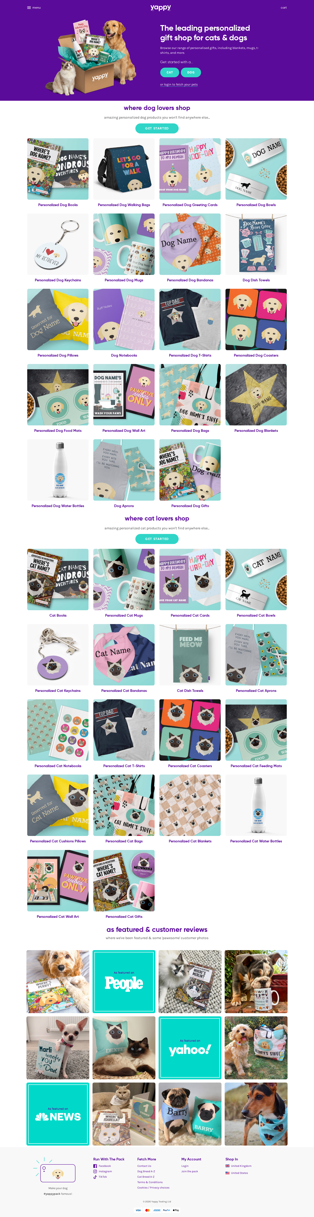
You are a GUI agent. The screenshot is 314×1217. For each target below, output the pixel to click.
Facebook (102, 1166)
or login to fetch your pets (179, 84)
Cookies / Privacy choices (153, 1187)
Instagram (102, 1171)
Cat (170, 72)
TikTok (100, 1176)
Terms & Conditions (150, 1182)
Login (184, 1166)
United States (236, 1173)
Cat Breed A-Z (145, 1176)
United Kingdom (238, 1166)
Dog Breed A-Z (146, 1171)
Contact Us (144, 1166)
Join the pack (189, 1171)
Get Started (157, 128)
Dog (190, 72)
